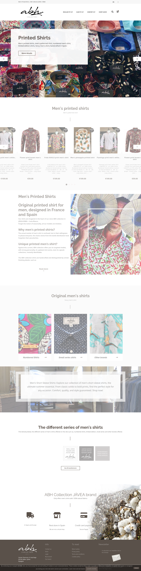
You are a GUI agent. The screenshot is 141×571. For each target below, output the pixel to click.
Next (137, 148)
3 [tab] (72, 185)
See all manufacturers (70, 468)
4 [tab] (75, 185)
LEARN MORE (91, 569)
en (113, 2)
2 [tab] (69, 185)
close (136, 568)
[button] (4, 59)
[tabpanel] (56, 154)
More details (27, 53)
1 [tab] (66, 185)
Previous (4, 148)
